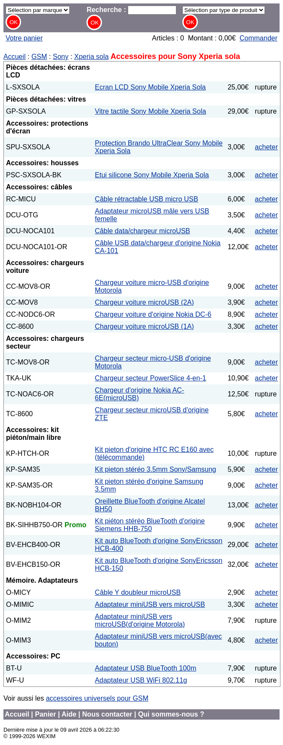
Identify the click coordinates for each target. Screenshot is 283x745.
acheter (266, 147)
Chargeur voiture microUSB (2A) (144, 302)
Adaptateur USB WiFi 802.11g (141, 680)
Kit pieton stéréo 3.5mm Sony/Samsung (155, 469)
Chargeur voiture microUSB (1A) (144, 326)
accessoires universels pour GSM (97, 698)
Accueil (14, 56)
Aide (69, 714)
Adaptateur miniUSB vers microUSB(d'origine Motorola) (140, 620)
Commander (258, 38)
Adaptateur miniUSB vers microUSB (150, 604)
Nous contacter (107, 714)
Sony (60, 56)
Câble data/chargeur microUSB (142, 231)
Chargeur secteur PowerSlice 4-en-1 (150, 378)
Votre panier (24, 38)
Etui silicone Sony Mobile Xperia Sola (152, 175)
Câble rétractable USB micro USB (146, 199)
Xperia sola (91, 56)
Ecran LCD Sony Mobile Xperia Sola (150, 87)
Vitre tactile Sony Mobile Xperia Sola (150, 111)
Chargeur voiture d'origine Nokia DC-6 (153, 314)
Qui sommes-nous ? (171, 714)
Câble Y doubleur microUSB (138, 592)
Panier (45, 714)
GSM (39, 56)
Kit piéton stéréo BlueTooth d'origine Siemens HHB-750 (150, 524)
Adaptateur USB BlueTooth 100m (146, 668)
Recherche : (131, 9)
